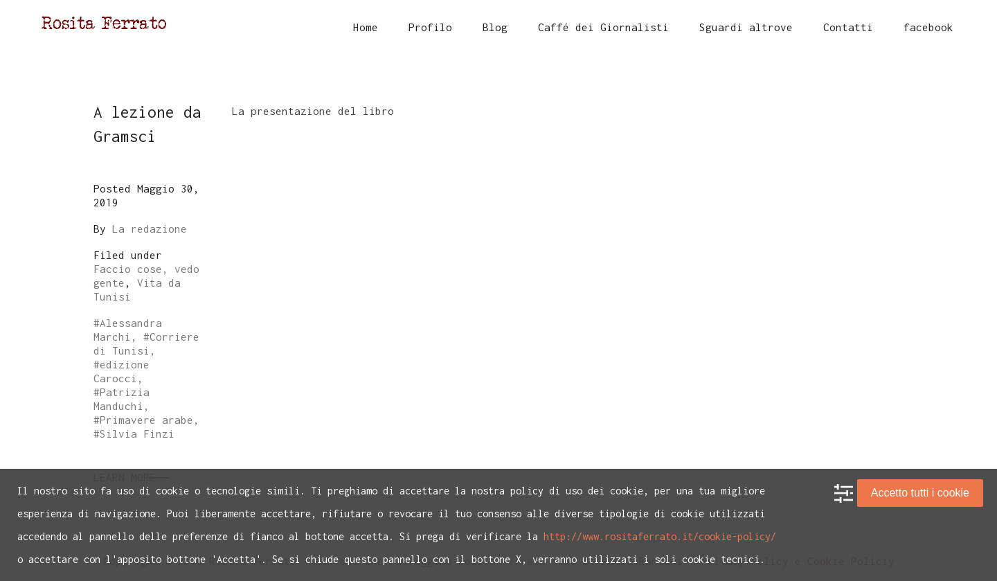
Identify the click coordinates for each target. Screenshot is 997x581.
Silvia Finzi (137, 433)
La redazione (149, 228)
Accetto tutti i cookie (920, 493)
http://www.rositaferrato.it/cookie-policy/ (660, 536)
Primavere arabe (146, 419)
